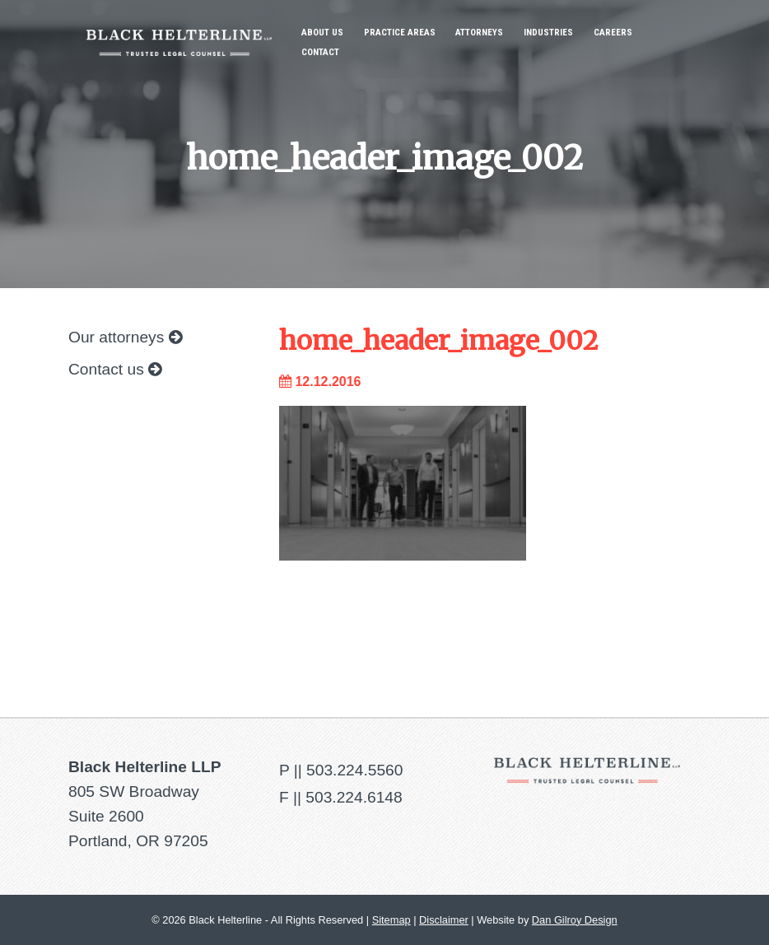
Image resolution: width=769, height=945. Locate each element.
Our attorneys (125, 337)
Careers (613, 32)
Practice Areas (400, 32)
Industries (548, 32)
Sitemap (391, 920)
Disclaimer (443, 920)
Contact (320, 52)
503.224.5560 (354, 770)
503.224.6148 (353, 797)
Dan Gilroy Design (575, 920)
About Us (322, 32)
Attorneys (479, 32)
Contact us (114, 369)
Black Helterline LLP (179, 30)
